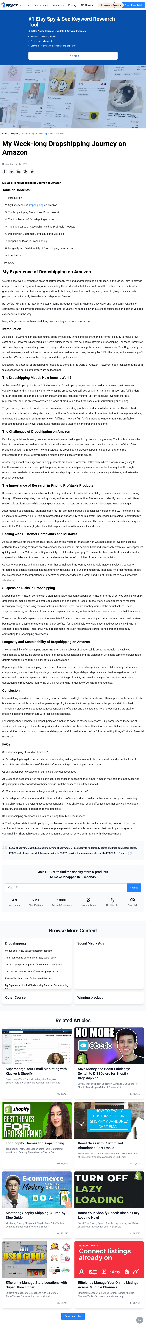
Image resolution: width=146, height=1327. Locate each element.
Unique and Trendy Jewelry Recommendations (28, 950)
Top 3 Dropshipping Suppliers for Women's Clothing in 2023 (35, 964)
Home (4, 133)
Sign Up (134, 887)
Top (139, 1320)
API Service (87, 5)
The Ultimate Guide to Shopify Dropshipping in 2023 (31, 971)
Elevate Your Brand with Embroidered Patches (28, 978)
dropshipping (36, 205)
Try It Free (73, 55)
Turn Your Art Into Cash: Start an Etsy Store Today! (30, 957)
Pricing (72, 5)
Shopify (14, 133)
